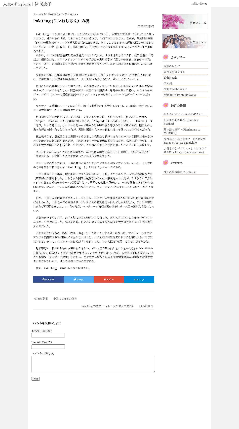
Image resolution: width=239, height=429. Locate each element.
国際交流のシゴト (174, 72)
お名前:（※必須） (42, 331)
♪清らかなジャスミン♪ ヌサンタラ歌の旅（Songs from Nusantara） (185, 150)
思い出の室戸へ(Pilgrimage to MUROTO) (182, 131)
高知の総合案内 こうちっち (180, 172)
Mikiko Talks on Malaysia (180, 95)
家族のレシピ (172, 66)
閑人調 (168, 83)
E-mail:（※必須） (42, 342)
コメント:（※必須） (44, 353)
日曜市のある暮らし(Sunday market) (181, 122)
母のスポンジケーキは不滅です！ (184, 114)
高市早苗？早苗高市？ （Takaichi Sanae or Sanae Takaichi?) (184, 140)
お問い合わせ (199, 3)
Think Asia (170, 77)
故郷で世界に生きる (176, 89)
